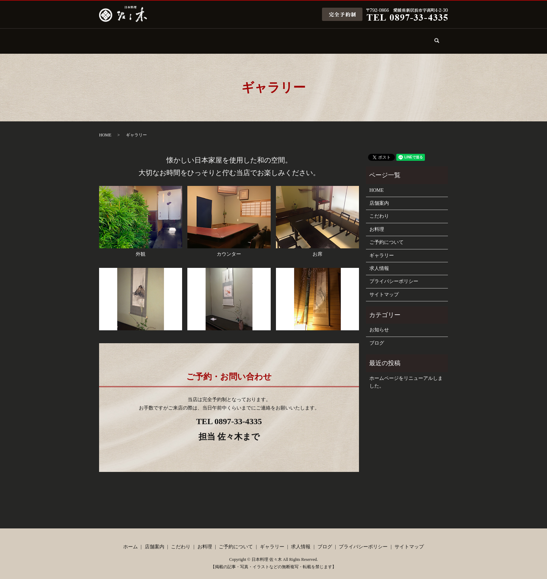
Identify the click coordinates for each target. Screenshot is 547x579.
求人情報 (364, 37)
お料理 (242, 37)
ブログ (405, 37)
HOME (105, 129)
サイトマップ (384, 288)
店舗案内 (160, 37)
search (441, 41)
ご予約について (283, 37)
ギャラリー (324, 37)
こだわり (201, 37)
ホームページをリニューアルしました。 (406, 376)
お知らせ (379, 323)
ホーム (119, 37)
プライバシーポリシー (393, 275)
